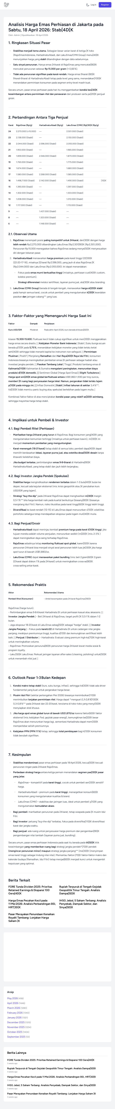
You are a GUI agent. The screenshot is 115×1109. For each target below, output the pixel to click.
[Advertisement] (57, 957)
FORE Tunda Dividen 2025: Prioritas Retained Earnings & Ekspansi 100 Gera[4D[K (30, 890)
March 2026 (17, 1007)
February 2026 (18, 1012)
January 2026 (17, 1017)
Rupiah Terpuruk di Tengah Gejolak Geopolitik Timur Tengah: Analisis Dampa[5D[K (80, 890)
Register (105, 4)
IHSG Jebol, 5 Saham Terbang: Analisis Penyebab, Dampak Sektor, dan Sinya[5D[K (82, 904)
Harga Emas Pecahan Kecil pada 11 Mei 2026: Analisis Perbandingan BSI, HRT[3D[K (32, 904)
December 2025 (19, 1022)
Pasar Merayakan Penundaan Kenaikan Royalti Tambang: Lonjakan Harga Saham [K (31, 918)
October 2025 (18, 1032)
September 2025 (18, 1036)
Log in (93, 4)
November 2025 (19, 1027)
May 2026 (15, 998)
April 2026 (16, 1003)
